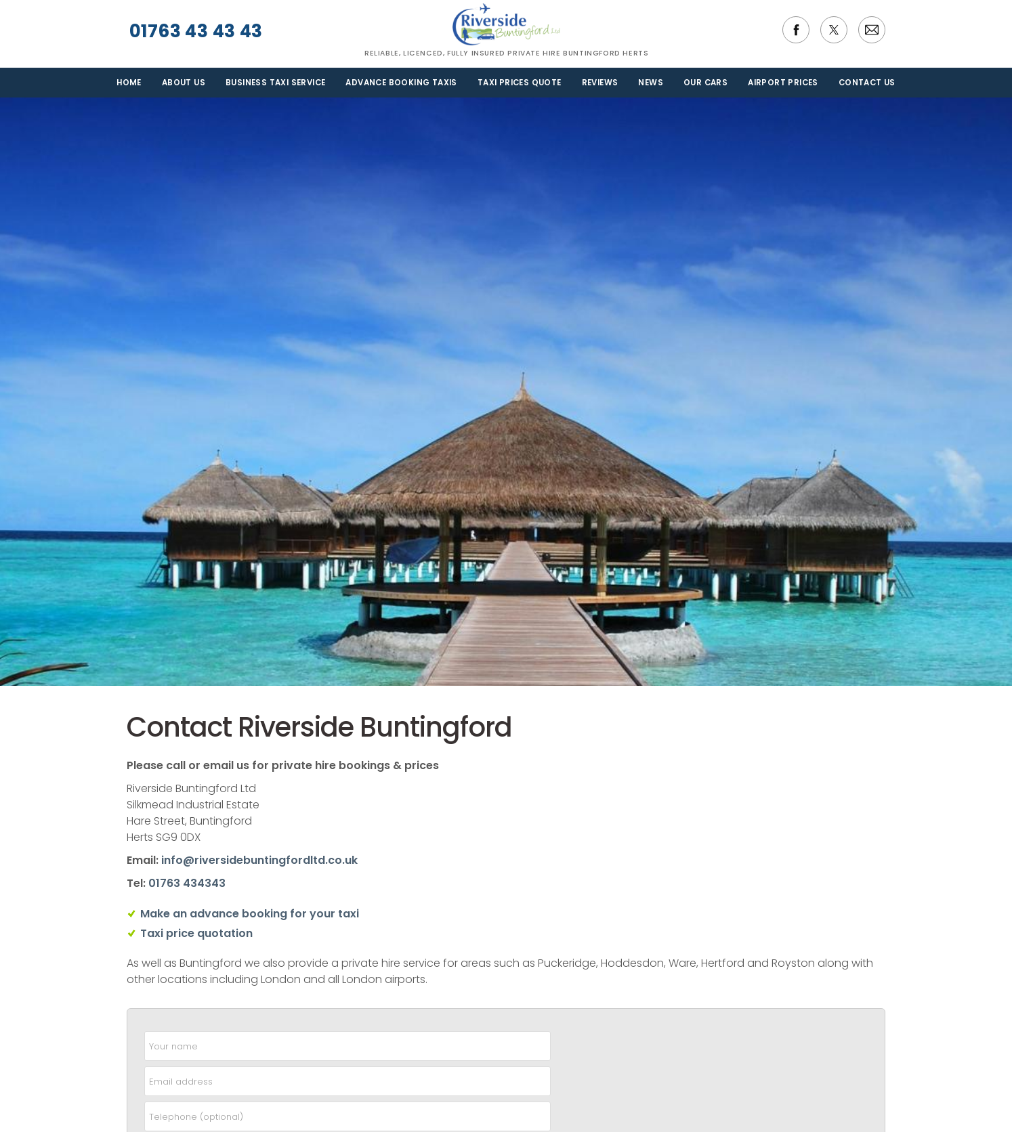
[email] (347, 1081)
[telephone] (347, 1116)
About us (183, 82)
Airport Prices (783, 82)
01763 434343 (187, 883)
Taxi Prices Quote (520, 82)
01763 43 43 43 (195, 31)
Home (129, 82)
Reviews (600, 82)
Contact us (867, 82)
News (650, 82)
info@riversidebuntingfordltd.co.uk (259, 860)
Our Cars (705, 82)
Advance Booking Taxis (401, 82)
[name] (347, 1046)
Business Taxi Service (275, 82)
